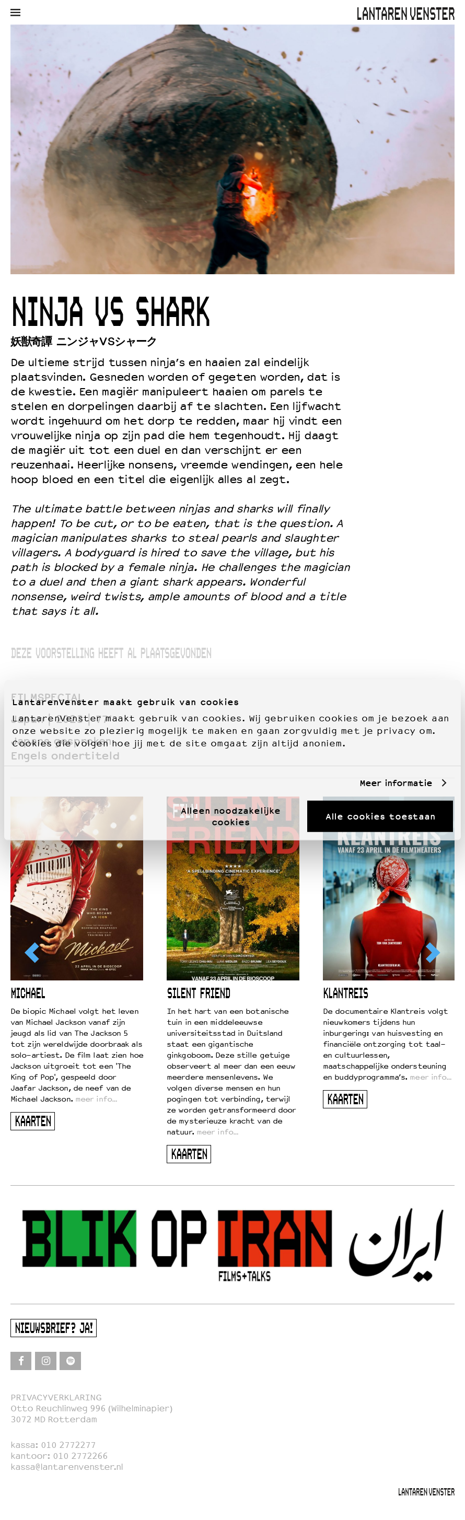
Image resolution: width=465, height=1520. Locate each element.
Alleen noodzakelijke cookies (231, 815)
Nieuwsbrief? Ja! (53, 1329)
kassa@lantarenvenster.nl (66, 1466)
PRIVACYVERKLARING (55, 1397)
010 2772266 (80, 1456)
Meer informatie (395, 783)
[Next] (432, 953)
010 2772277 (68, 1445)
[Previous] (33, 953)
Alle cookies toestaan (380, 816)
